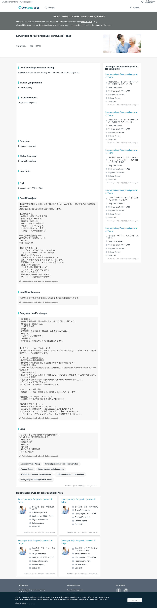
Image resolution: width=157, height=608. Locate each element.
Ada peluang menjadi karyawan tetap (36, 474)
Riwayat (49, 7)
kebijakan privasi (20, 603)
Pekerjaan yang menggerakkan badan (36, 480)
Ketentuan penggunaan (75, 590)
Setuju (134, 600)
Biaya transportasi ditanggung (51, 469)
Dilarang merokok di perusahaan (70, 474)
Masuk (134, 7)
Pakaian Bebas (27, 469)
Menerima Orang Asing (30, 464)
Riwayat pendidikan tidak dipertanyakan (61, 464)
